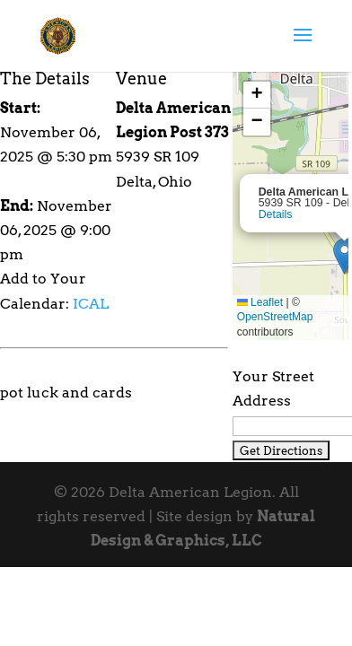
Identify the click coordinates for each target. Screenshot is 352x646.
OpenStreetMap (275, 316)
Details (276, 214)
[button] (256, 95)
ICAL (91, 303)
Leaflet (260, 302)
